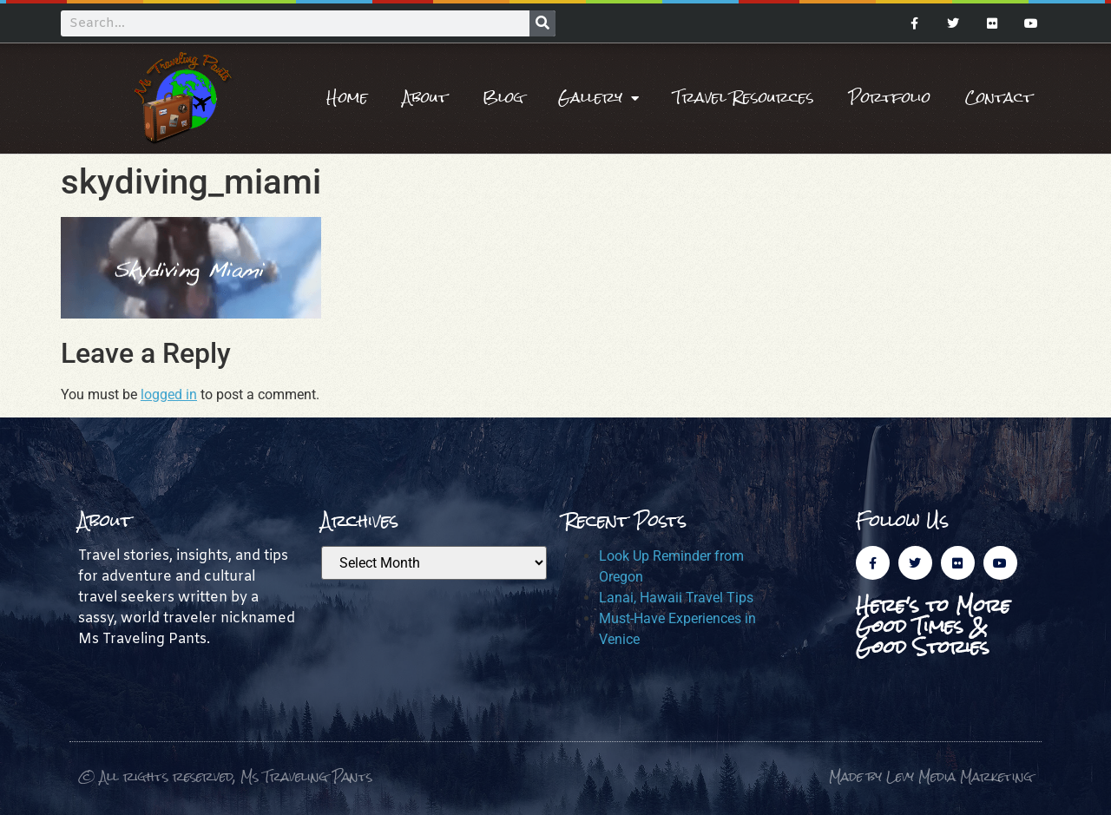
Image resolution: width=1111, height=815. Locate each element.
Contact (999, 97)
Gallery (598, 98)
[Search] (542, 23)
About (425, 97)
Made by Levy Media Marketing (931, 776)
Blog (503, 97)
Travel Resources (744, 97)
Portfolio (889, 97)
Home (347, 97)
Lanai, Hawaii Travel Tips (676, 597)
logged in (169, 394)
